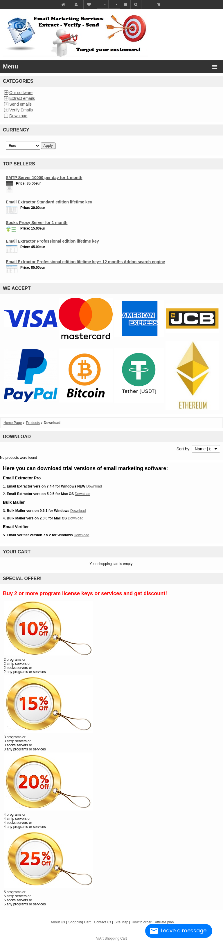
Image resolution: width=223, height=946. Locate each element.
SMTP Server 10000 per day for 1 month (44, 177)
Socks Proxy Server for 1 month (36, 222)
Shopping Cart (116, 938)
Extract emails (22, 98)
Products (32, 423)
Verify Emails (21, 110)
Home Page (12, 423)
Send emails (20, 104)
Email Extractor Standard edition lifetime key (49, 202)
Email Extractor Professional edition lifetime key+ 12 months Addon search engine (85, 261)
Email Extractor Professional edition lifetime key (52, 241)
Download (18, 115)
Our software (21, 92)
